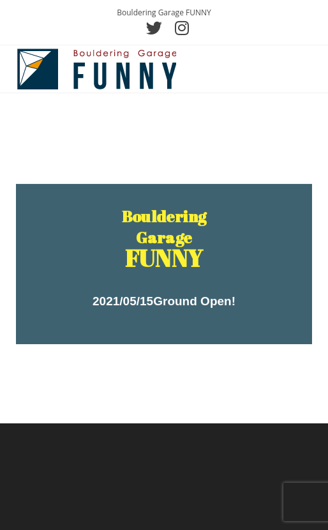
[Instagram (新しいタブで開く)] (178, 28)
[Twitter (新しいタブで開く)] (154, 28)
